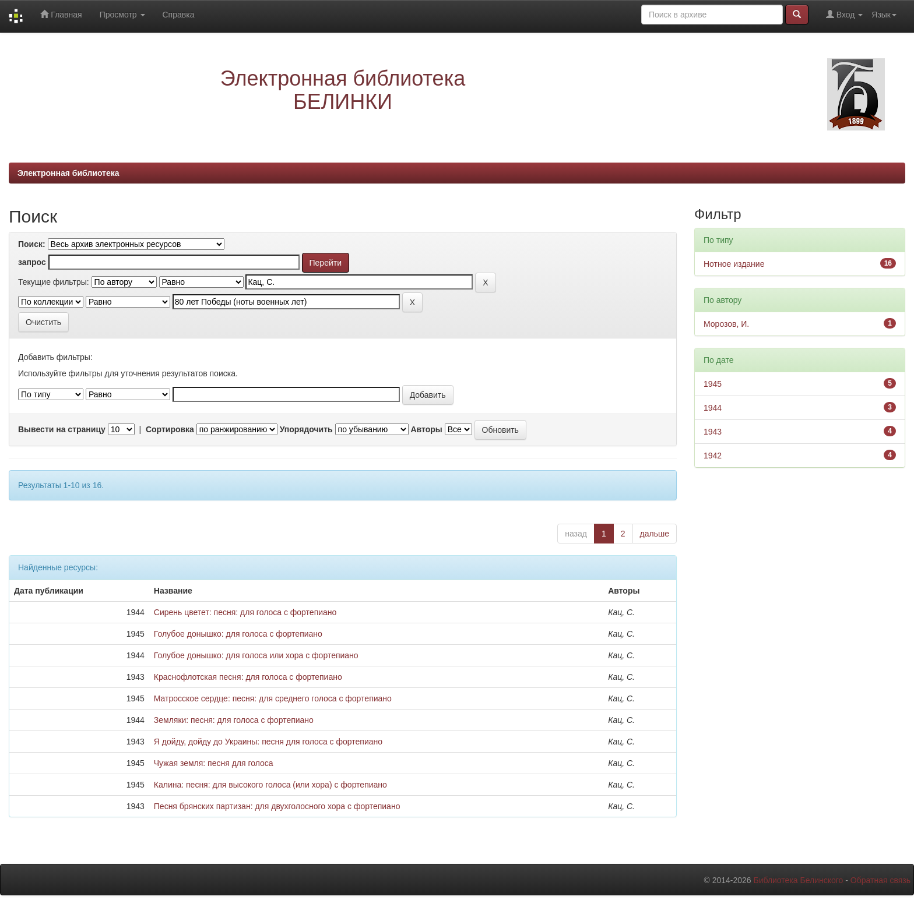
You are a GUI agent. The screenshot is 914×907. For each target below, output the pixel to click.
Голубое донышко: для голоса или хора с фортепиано (256, 655)
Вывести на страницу (62, 429)
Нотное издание (734, 264)
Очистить (43, 322)
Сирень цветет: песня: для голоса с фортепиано (245, 612)
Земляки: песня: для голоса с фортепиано (234, 720)
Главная (61, 14)
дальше (654, 533)
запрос (32, 262)
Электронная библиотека (68, 173)
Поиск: (31, 244)
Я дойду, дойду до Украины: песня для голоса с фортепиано (268, 741)
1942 (713, 455)
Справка (179, 14)
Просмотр (122, 14)
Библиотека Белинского (798, 880)
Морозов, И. (726, 324)
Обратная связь (880, 880)
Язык (884, 14)
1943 (713, 431)
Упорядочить (306, 429)
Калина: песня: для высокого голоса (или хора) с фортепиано (270, 784)
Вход (844, 14)
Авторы (426, 429)
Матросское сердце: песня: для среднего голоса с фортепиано (273, 698)
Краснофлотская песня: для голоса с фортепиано (248, 677)
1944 (713, 407)
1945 (713, 384)
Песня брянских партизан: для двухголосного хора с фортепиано (277, 806)
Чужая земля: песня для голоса (213, 763)
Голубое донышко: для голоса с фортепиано (238, 633)
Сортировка (170, 429)
